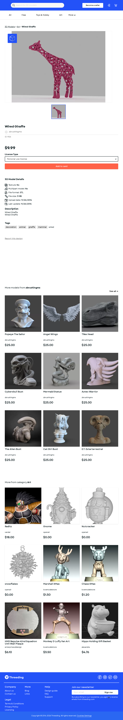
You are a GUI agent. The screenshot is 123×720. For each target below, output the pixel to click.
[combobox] (61, 159)
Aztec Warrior (90, 392)
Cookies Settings (84, 715)
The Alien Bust (13, 449)
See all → (113, 291)
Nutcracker (88, 526)
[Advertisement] (61, 262)
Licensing (9, 710)
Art (60, 15)
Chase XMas (88, 584)
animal (22, 227)
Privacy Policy (11, 706)
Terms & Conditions (14, 703)
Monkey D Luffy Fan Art (56, 641)
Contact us (10, 693)
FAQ (47, 693)
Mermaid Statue (52, 392)
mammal (42, 227)
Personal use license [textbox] (17, 159)
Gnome (47, 526)
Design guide (51, 690)
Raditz (8, 526)
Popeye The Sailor (15, 334)
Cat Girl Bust (50, 449)
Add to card (61, 166)
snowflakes (11, 584)
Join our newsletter (83, 687)
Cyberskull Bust (14, 392)
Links (27, 693)
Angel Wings (50, 334)
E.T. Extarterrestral (92, 449)
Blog (27, 690)
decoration (11, 227)
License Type (11, 154)
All (10, 15)
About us (9, 690)
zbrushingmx (15, 131)
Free (24, 15)
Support (49, 697)
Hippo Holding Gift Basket (96, 641)
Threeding (14, 677)
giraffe (32, 227)
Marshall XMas (51, 584)
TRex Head (87, 334)
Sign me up (109, 693)
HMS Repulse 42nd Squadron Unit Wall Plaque (21, 642)
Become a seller (93, 5)
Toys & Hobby (42, 15)
